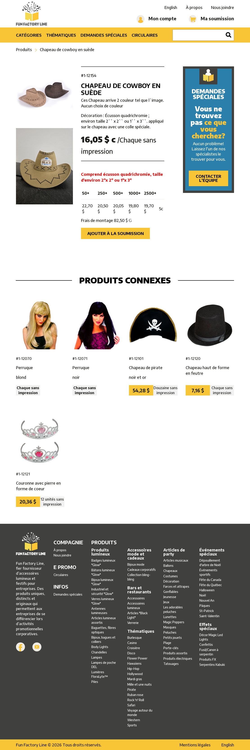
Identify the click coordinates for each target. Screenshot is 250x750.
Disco (131, 653)
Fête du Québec (210, 585)
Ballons (168, 565)
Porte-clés (170, 648)
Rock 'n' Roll (135, 700)
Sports (132, 725)
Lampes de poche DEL (103, 665)
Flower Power (137, 658)
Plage (167, 643)
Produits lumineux (100, 552)
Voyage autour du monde (139, 712)
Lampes (96, 657)
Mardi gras (134, 679)
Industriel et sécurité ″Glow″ (102, 591)
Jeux (166, 602)
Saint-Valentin (209, 616)
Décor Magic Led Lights (211, 637)
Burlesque (134, 637)
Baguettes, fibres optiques (103, 630)
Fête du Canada (210, 580)
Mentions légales (195, 744)
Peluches (169, 632)
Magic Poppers (173, 622)
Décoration (171, 581)
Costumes (170, 576)
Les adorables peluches (173, 609)
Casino (132, 643)
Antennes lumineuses (99, 611)
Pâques (204, 606)
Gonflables (170, 592)
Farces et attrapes (176, 586)
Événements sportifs (208, 572)
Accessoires (136, 598)
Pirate (131, 689)
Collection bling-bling (138, 577)
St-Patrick (206, 611)
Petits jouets (172, 637)
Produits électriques (177, 658)
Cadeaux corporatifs (141, 570)
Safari (131, 705)
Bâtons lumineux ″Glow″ (103, 572)
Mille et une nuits (139, 684)
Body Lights (99, 647)
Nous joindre (222, 7)
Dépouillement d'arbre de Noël (210, 562)
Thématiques (61, 35)
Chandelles (99, 652)
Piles (94, 682)
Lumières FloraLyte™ (99, 674)
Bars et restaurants (139, 590)
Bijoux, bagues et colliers (103, 639)
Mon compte (156, 19)
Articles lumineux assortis (103, 620)
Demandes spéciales (104, 35)
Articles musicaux (175, 560)
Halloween (206, 590)
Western (133, 720)
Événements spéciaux (211, 552)
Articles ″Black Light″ (137, 615)
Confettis (206, 644)
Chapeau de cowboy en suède (67, 49)
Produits (24, 49)
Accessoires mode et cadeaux (139, 554)
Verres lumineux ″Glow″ (102, 601)
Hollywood (135, 674)
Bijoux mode (135, 564)
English (170, 7)
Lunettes (169, 617)
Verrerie (133, 623)
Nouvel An (206, 600)
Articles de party (174, 552)
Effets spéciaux (208, 626)
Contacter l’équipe (208, 178)
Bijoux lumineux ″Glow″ (102, 582)
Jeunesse (169, 597)
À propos (194, 7)
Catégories (29, 35)
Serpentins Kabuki (212, 664)
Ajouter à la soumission (115, 233)
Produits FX (207, 659)
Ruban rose (135, 695)
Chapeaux (170, 571)
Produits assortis (175, 653)
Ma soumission (211, 19)
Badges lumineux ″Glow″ (103, 562)
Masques (169, 627)
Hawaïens (134, 663)
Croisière (133, 648)
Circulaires (145, 35)
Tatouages (171, 664)
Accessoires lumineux (136, 605)
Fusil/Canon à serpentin (208, 652)
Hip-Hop (133, 669)
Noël (202, 595)
